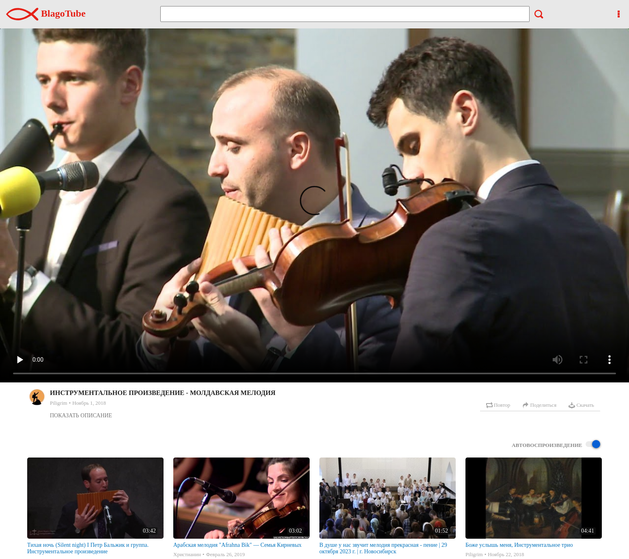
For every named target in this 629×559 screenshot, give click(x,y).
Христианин (187, 554)
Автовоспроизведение (556, 444)
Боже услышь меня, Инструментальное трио (519, 545)
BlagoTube (46, 13)
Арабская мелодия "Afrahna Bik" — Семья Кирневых (237, 545)
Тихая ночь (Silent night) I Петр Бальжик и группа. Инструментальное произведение (88, 548)
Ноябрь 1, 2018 (89, 403)
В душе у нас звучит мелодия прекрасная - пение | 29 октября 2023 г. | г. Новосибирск (383, 548)
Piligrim (58, 403)
